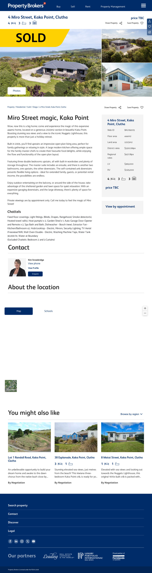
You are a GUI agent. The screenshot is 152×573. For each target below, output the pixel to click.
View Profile (33, 268)
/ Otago (34, 107)
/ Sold (28, 107)
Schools (48, 311)
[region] (76, 350)
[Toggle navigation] (140, 5)
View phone (34, 263)
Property (11, 107)
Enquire (35, 274)
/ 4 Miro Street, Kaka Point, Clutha (52, 107)
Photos (16, 91)
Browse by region (130, 414)
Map (19, 311)
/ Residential (20, 107)
